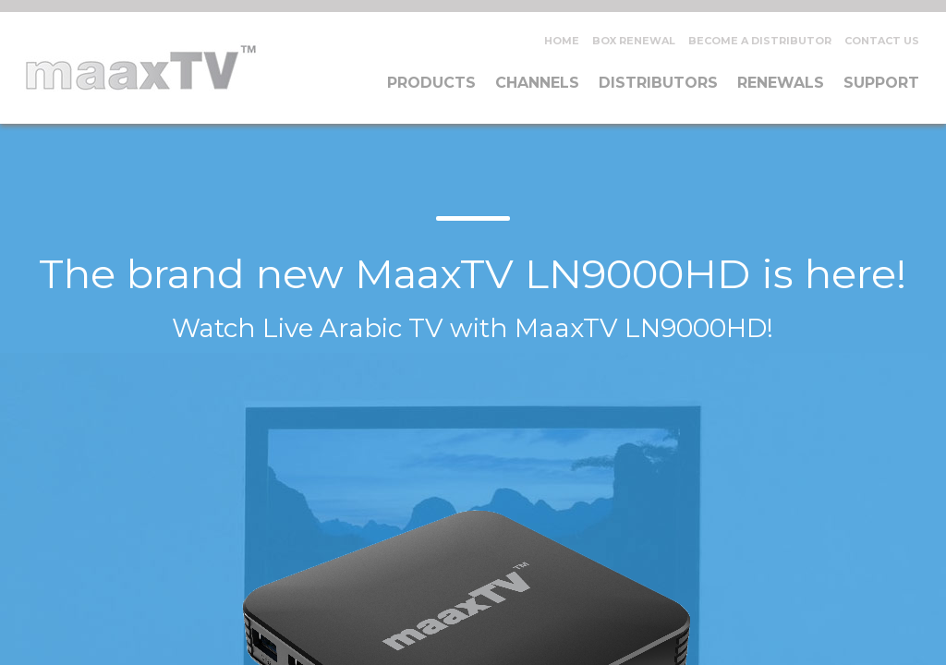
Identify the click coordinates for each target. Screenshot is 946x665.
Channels (537, 82)
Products (431, 82)
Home (561, 40)
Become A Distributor (759, 40)
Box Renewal (633, 40)
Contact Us (881, 40)
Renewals (780, 82)
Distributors (658, 82)
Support (881, 82)
